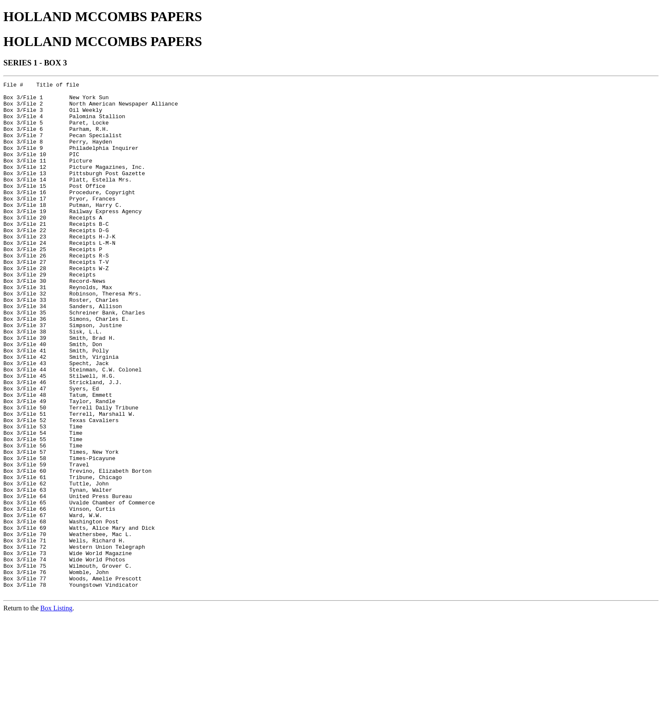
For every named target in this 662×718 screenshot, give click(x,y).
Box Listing (57, 710)
